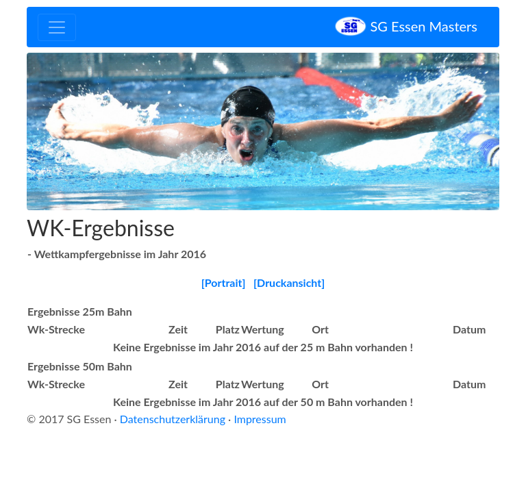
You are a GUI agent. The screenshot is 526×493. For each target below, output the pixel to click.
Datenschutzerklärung (172, 418)
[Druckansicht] (289, 282)
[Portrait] (223, 282)
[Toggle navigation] (57, 27)
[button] (62, 131)
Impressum (260, 418)
